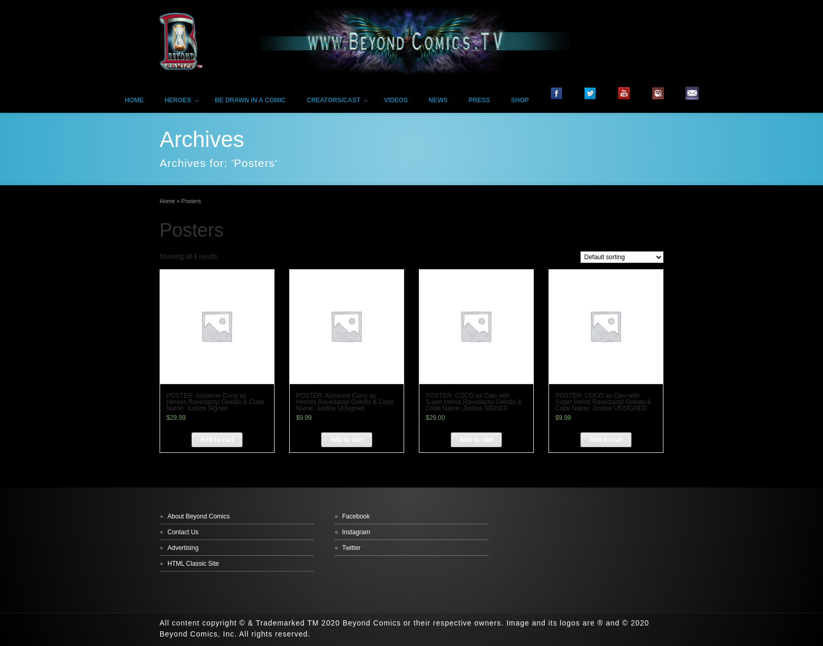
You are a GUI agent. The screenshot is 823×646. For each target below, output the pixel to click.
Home (167, 201)
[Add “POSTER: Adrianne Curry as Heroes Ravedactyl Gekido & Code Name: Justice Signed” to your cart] (217, 439)
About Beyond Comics (198, 516)
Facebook (356, 516)
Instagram (356, 532)
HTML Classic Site (193, 563)
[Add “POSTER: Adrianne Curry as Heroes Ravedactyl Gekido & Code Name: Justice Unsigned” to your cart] (346, 439)
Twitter (351, 548)
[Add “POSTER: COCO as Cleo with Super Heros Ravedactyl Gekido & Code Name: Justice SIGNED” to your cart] (476, 439)
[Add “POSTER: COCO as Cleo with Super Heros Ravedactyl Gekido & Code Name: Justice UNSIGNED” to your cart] (606, 439)
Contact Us (182, 532)
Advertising (182, 548)
